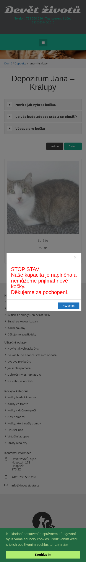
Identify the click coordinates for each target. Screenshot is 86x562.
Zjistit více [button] (61, 545)
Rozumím (68, 305)
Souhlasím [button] (43, 554)
